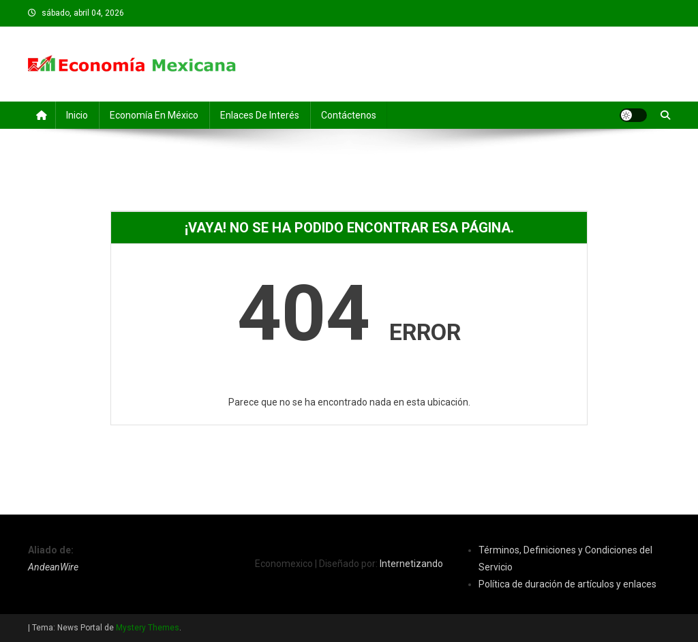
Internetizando (411, 563)
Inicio (77, 115)
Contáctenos (348, 115)
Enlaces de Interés (259, 115)
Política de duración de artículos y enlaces (567, 584)
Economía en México (154, 115)
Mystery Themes (147, 627)
